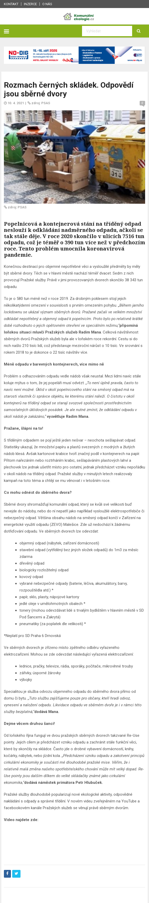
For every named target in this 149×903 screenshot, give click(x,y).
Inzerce (30, 4)
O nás (47, 4)
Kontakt (11, 4)
